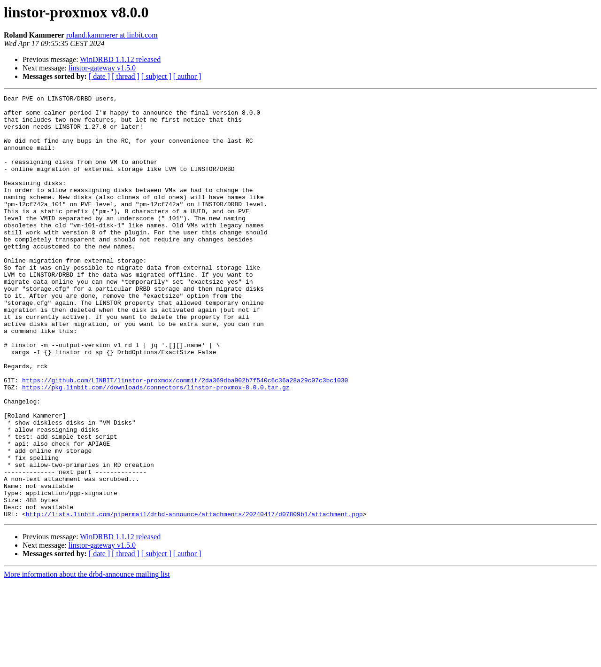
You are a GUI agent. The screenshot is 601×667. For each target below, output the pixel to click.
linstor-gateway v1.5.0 (102, 68)
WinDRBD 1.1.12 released (120, 59)
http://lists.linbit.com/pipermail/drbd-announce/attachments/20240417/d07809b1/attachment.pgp (194, 598)
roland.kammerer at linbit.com (112, 35)
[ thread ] (125, 76)
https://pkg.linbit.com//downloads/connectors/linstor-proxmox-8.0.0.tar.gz (155, 446)
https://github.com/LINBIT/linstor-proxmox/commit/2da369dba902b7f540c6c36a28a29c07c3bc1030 (185, 438)
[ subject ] (156, 76)
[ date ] (99, 76)
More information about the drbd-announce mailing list (87, 659)
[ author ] (187, 76)
